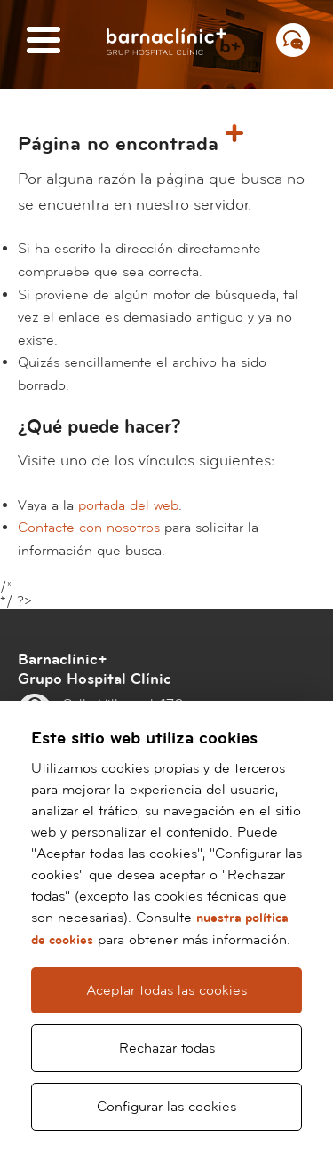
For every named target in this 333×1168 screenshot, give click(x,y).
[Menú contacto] (293, 40)
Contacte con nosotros (89, 527)
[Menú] (43, 41)
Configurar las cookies (166, 1107)
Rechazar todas (167, 1048)
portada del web (128, 505)
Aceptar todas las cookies (166, 990)
